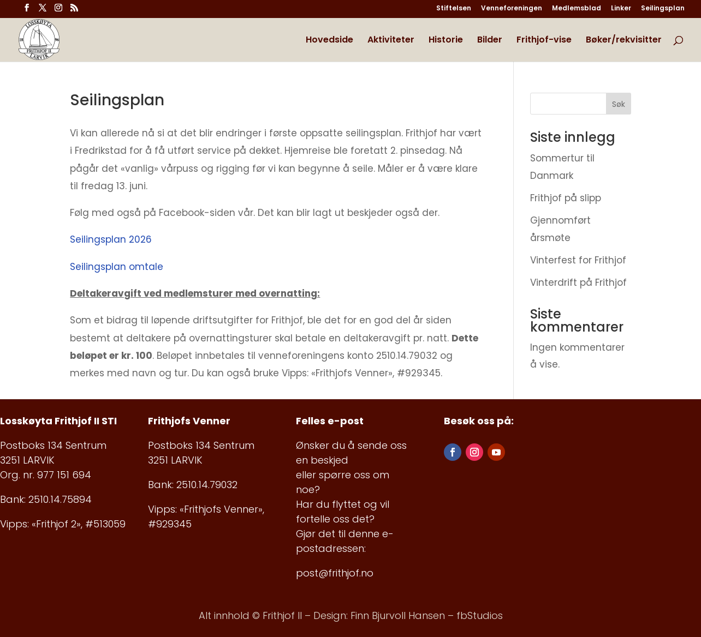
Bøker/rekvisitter (624, 41)
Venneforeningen (511, 9)
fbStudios (479, 615)
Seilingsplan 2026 (111, 239)
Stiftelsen (453, 9)
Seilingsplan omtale (116, 266)
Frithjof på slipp (565, 198)
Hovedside (329, 41)
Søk (618, 104)
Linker (621, 9)
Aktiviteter (390, 41)
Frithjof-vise (544, 41)
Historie (446, 41)
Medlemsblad (576, 9)
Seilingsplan (663, 9)
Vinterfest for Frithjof (578, 260)
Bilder (489, 41)
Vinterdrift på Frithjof (578, 282)
